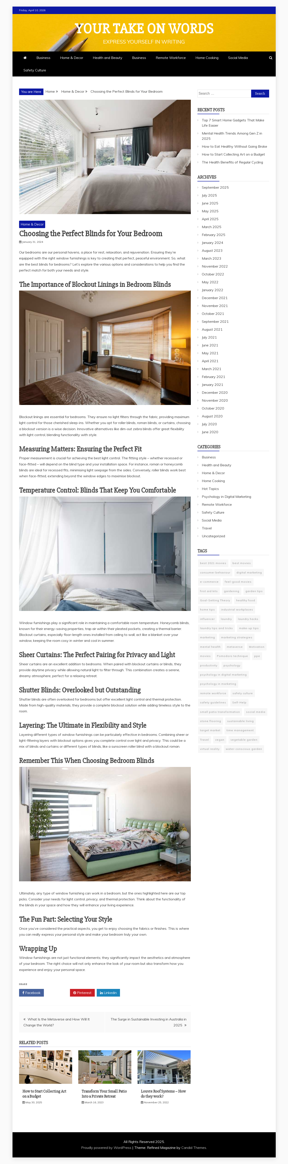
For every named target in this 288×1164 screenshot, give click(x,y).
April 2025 (210, 219)
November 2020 (215, 400)
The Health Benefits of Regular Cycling (232, 162)
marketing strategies (236, 637)
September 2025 (215, 187)
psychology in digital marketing (223, 674)
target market (210, 730)
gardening (231, 591)
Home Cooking (206, 57)
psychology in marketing (218, 683)
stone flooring (210, 721)
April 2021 (210, 361)
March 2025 (211, 227)
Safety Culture (34, 70)
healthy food (245, 600)
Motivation (257, 646)
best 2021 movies (213, 563)
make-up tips (249, 628)
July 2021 (209, 337)
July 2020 (209, 424)
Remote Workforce (171, 57)
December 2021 (215, 298)
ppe (257, 656)
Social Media (238, 57)
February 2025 (213, 234)
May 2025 (210, 211)
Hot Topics (210, 488)
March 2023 (211, 258)
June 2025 (210, 203)
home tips (207, 609)
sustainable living (240, 721)
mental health (210, 646)
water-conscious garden (244, 749)
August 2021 (212, 329)
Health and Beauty (107, 57)
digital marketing (249, 572)
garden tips (254, 591)
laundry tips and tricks (216, 628)
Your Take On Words (144, 28)
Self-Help (239, 702)
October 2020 (213, 408)
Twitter (57, 993)
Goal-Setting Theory (215, 600)
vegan (219, 739)
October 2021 (213, 313)
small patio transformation (220, 711)
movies (205, 656)
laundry (226, 619)
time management (240, 730)
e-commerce (209, 581)
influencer (207, 619)
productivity (208, 665)
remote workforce (213, 693)
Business (43, 57)
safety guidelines (213, 702)
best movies (242, 563)
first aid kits (209, 591)
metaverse (235, 646)
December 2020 (215, 392)
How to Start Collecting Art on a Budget (233, 154)
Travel (207, 528)
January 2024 (212, 242)
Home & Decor (71, 57)
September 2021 (215, 321)
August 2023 (212, 250)
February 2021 (213, 376)
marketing (207, 637)
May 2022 (210, 282)
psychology (232, 665)
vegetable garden (244, 739)
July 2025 (209, 195)
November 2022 (215, 266)
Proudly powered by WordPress (106, 1147)
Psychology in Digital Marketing (226, 496)
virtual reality (210, 749)
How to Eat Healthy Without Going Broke (234, 146)
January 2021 (212, 384)
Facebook (31, 993)
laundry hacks (248, 619)
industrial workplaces (237, 609)
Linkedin (108, 993)
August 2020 (212, 416)
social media (255, 711)
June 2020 (210, 432)
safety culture (243, 693)
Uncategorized (213, 536)
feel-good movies (238, 581)
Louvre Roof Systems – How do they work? (163, 1094)
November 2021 (215, 305)
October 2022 (213, 274)
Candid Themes (193, 1147)
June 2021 (210, 345)
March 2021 (211, 369)
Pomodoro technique (232, 656)
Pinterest (82, 993)
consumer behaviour (215, 572)
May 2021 (210, 353)
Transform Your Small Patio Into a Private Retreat (104, 1094)
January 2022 (212, 290)
